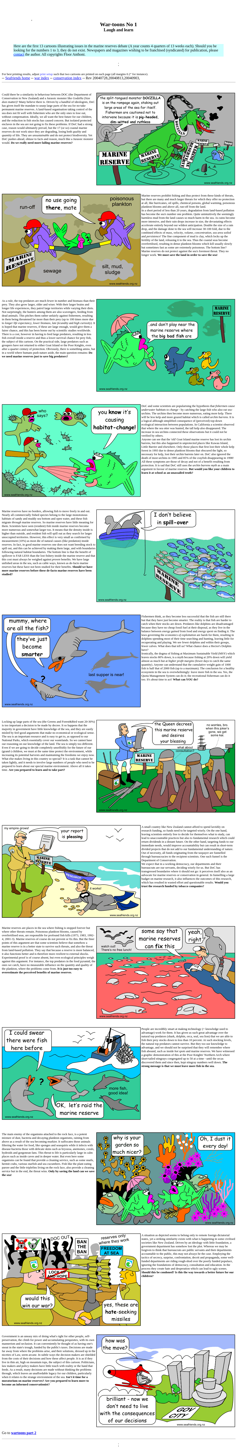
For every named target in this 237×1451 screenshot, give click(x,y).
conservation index (67, 78)
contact (18, 54)
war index (41, 78)
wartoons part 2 (23, 1433)
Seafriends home (17, 78)
